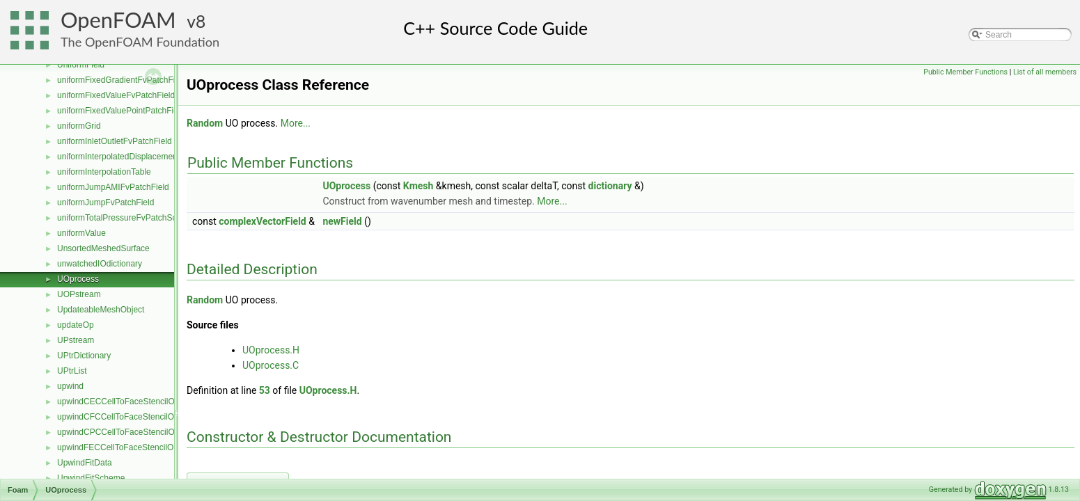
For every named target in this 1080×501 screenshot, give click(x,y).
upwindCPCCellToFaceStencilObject (124, 432)
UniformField (80, 65)
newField (341, 221)
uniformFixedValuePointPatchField (121, 111)
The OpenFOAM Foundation (140, 41)
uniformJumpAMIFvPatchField (113, 187)
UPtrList (72, 371)
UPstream (75, 340)
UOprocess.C (270, 365)
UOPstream (79, 294)
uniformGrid (79, 126)
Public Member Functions (965, 72)
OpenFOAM (118, 20)
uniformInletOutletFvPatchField (114, 141)
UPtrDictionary (84, 355)
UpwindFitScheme (91, 478)
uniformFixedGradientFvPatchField (121, 80)
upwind (70, 386)
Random (205, 123)
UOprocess (78, 279)
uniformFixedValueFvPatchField (116, 95)
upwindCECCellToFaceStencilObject (124, 401)
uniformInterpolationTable (104, 172)
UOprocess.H (270, 350)
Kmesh (418, 185)
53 (264, 390)
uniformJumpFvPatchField (105, 202)
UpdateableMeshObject (100, 310)
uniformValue (81, 233)
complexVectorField (262, 221)
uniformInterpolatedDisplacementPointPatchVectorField (159, 156)
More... (296, 123)
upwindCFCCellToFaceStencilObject (124, 417)
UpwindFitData (84, 463)
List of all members (1045, 72)
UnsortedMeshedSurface (103, 248)
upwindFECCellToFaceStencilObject (124, 447)
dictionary (610, 185)
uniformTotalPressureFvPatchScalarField (132, 218)
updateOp (75, 325)
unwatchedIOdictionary (99, 264)
